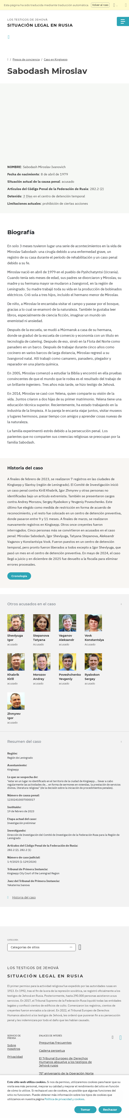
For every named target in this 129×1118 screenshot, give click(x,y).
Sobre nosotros (13, 1047)
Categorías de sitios (25, 947)
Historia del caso (24, 897)
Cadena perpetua (52, 1050)
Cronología (19, 576)
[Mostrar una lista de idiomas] (115, 5)
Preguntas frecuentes (55, 1043)
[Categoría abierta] (80, 947)
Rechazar (110, 1109)
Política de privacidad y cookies (64, 1099)
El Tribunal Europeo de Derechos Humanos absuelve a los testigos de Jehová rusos (65, 1062)
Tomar (85, 1109)
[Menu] (123, 21)
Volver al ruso (100, 5)
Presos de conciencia (26, 59)
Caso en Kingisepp (55, 59)
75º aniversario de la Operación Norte (66, 1073)
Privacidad (15, 1057)
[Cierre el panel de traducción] (126, 5)
